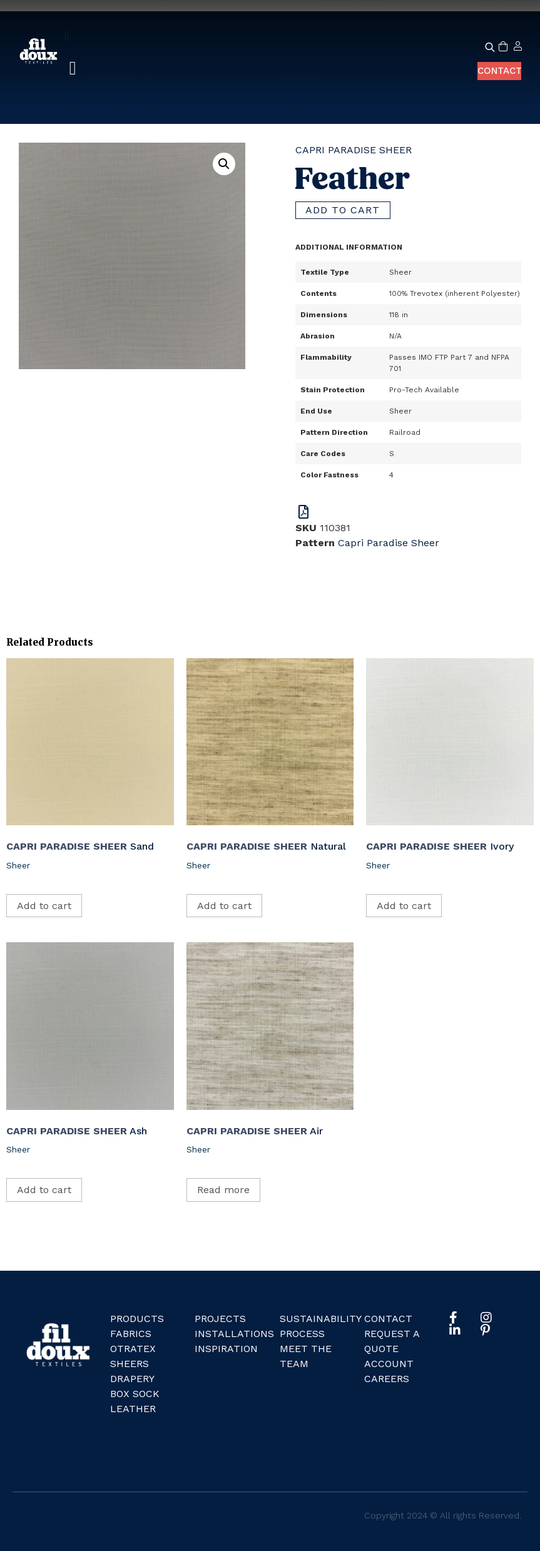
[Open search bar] (490, 47)
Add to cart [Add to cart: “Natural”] (224, 906)
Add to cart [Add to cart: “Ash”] (44, 1190)
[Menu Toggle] (66, 35)
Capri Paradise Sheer (353, 150)
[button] (72, 68)
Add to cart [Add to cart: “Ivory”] (404, 906)
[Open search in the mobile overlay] (485, 47)
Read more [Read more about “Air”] (223, 1190)
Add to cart (342, 210)
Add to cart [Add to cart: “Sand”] (44, 906)
